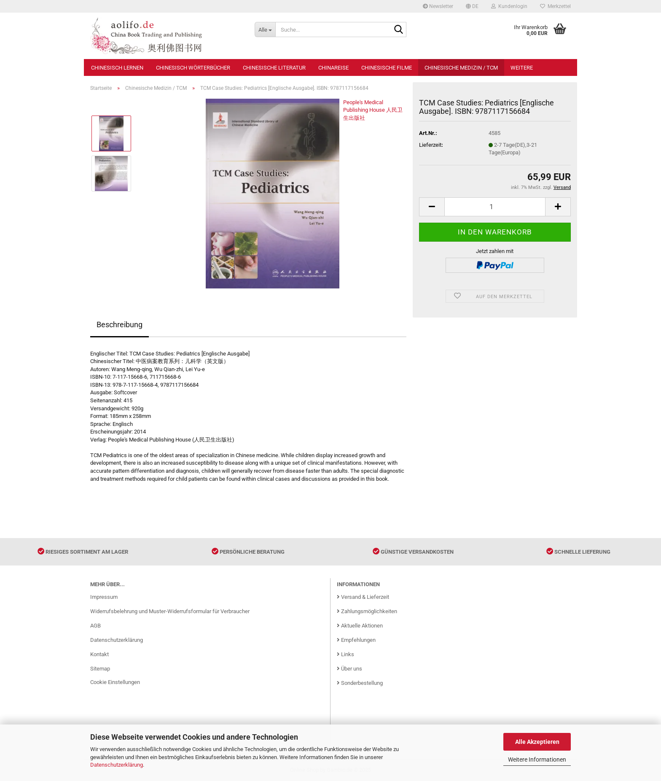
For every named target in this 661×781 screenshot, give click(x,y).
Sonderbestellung (360, 683)
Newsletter (438, 6)
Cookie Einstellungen (115, 682)
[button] (472, 6)
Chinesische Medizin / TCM (461, 68)
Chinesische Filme (386, 68)
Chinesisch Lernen (117, 68)
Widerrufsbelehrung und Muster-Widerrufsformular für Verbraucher (170, 611)
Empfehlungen (356, 640)
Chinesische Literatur (274, 68)
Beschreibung (119, 324)
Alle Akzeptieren (537, 741)
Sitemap (100, 668)
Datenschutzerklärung (116, 765)
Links (345, 654)
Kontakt (99, 654)
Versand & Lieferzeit (363, 597)
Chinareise (333, 68)
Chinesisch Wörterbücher (193, 68)
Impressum (104, 597)
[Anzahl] (494, 206)
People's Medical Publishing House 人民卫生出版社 (373, 110)
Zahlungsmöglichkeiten (367, 611)
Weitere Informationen (537, 759)
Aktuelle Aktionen (360, 625)
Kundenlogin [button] (509, 6)
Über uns (349, 668)
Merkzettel (555, 6)
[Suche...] (265, 29)
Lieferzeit (430, 145)
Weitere (522, 68)
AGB (95, 625)
